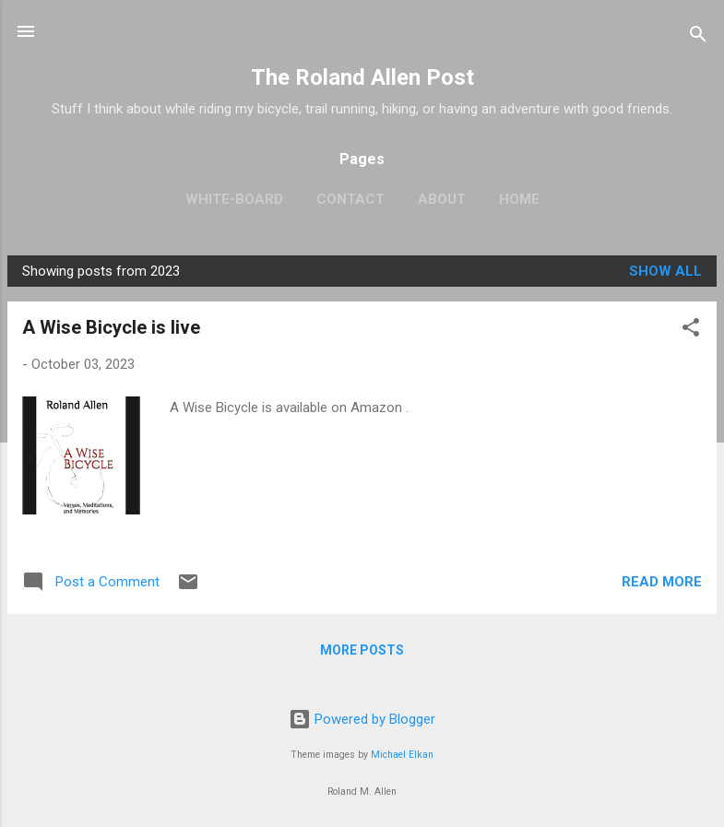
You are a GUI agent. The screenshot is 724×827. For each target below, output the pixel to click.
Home (519, 199)
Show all (665, 271)
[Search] (698, 37)
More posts (362, 650)
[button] (691, 330)
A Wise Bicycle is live (111, 327)
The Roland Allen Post (362, 77)
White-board (234, 199)
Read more (662, 581)
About (442, 199)
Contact (350, 199)
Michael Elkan (402, 755)
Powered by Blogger (362, 719)
